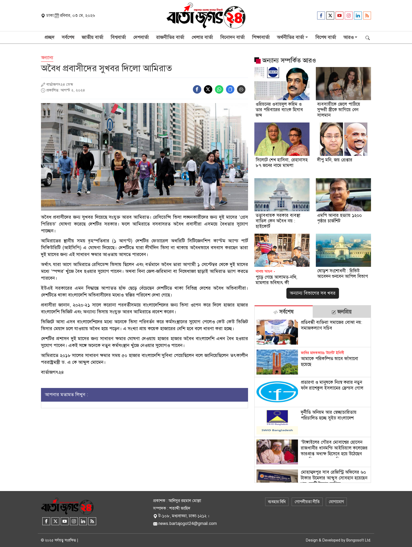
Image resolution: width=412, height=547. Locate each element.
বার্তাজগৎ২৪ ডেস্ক (59, 84)
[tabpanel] (313, 400)
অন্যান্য (47, 57)
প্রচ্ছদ (49, 37)
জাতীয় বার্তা (92, 37)
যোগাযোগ (336, 501)
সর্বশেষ (68, 37)
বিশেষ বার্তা (325, 37)
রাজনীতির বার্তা (170, 37)
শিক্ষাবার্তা (261, 37)
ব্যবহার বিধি (277, 501)
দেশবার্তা (141, 37)
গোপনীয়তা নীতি (307, 501)
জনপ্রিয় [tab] (342, 312)
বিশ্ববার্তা (118, 37)
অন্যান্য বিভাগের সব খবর (313, 293)
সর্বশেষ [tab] (283, 312)
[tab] (284, 311)
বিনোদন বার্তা (232, 37)
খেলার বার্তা (202, 37)
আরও (348, 37)
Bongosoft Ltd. (358, 540)
